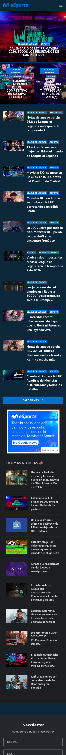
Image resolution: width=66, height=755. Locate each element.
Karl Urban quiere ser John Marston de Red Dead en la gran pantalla (43, 682)
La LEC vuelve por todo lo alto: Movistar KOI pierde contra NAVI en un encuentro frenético (45, 234)
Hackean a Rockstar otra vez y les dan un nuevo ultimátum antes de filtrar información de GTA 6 (45, 479)
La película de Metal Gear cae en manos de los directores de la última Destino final (44, 616)
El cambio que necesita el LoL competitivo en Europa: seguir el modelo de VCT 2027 (17, 89)
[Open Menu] (60, 5)
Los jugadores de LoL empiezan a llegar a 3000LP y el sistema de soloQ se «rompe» (43, 298)
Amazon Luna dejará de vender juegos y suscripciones (45, 567)
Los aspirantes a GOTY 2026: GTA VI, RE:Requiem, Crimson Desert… (44, 638)
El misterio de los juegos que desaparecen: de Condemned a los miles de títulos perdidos (44, 592)
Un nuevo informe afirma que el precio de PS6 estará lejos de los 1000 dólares (44, 525)
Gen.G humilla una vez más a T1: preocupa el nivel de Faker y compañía (51, 89)
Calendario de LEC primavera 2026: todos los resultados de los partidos (34, 51)
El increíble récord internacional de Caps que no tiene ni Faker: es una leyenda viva (44, 325)
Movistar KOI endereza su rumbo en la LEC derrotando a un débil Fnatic (43, 204)
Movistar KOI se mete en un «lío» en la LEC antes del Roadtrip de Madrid (44, 176)
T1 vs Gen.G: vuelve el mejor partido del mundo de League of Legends (45, 151)
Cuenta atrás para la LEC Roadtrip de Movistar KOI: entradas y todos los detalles (44, 382)
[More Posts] (33, 400)
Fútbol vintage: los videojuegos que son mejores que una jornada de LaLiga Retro (45, 547)
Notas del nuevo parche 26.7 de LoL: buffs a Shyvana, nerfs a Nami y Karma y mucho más (44, 356)
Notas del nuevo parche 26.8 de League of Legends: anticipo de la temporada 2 (44, 123)
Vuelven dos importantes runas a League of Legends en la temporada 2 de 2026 (45, 265)
